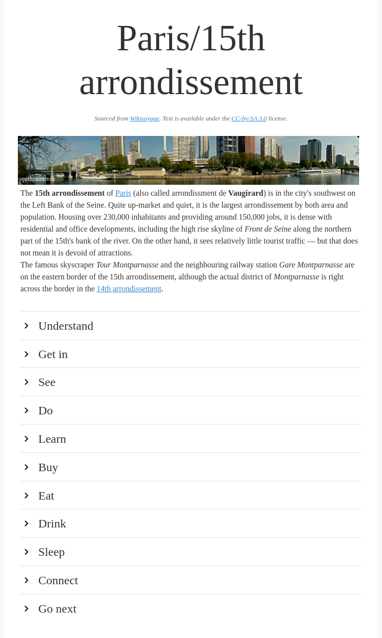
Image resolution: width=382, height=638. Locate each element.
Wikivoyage (144, 118)
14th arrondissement (128, 288)
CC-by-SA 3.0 (249, 118)
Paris (123, 193)
